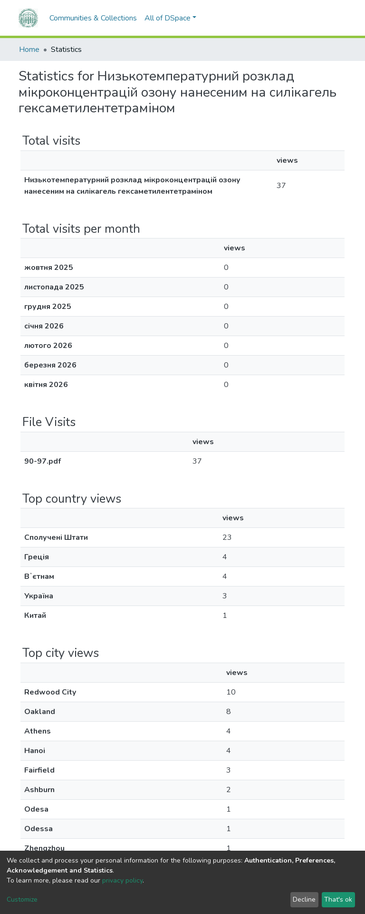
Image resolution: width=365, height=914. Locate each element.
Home (29, 49)
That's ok (338, 899)
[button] (309, 18)
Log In (328, 18)
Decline (304, 899)
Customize (22, 899)
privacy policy (122, 880)
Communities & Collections (93, 18)
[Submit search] (294, 18)
